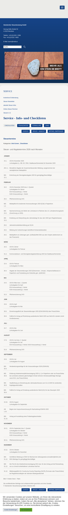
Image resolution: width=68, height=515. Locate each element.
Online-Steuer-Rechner (10, 109)
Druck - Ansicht (39, 131)
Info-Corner (15, 143)
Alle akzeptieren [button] (26, 510)
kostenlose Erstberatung (10, 97)
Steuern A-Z (7, 113)
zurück (26, 131)
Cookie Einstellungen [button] (10, 510)
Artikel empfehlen (56, 131)
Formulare (36, 125)
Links (47, 125)
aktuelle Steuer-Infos (9, 105)
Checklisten (9, 125)
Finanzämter (23, 125)
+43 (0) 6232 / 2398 (15, 35)
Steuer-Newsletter (8, 101)
